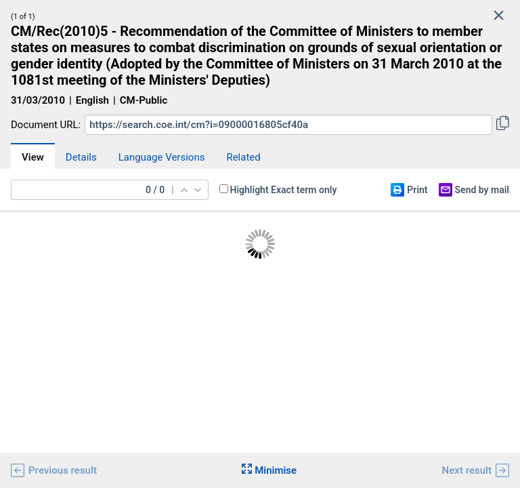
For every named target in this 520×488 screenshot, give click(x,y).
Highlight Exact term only (283, 189)
